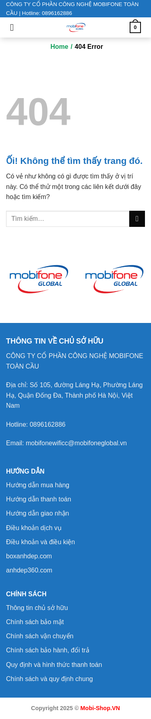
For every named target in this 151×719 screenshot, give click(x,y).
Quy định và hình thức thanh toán (54, 664)
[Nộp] (137, 218)
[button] (54, 341)
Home (59, 46)
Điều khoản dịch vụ (34, 527)
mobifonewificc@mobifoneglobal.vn (76, 443)
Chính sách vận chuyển (39, 636)
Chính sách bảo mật (35, 621)
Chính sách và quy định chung (49, 678)
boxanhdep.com (29, 556)
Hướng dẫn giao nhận (37, 513)
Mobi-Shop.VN (100, 708)
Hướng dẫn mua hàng (37, 485)
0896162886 (48, 424)
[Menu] (15, 27)
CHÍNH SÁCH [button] (26, 594)
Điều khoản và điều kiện (40, 542)
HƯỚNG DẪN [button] (25, 471)
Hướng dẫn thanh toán (38, 499)
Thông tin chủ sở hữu (37, 607)
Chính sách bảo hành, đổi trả (47, 650)
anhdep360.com (29, 570)
